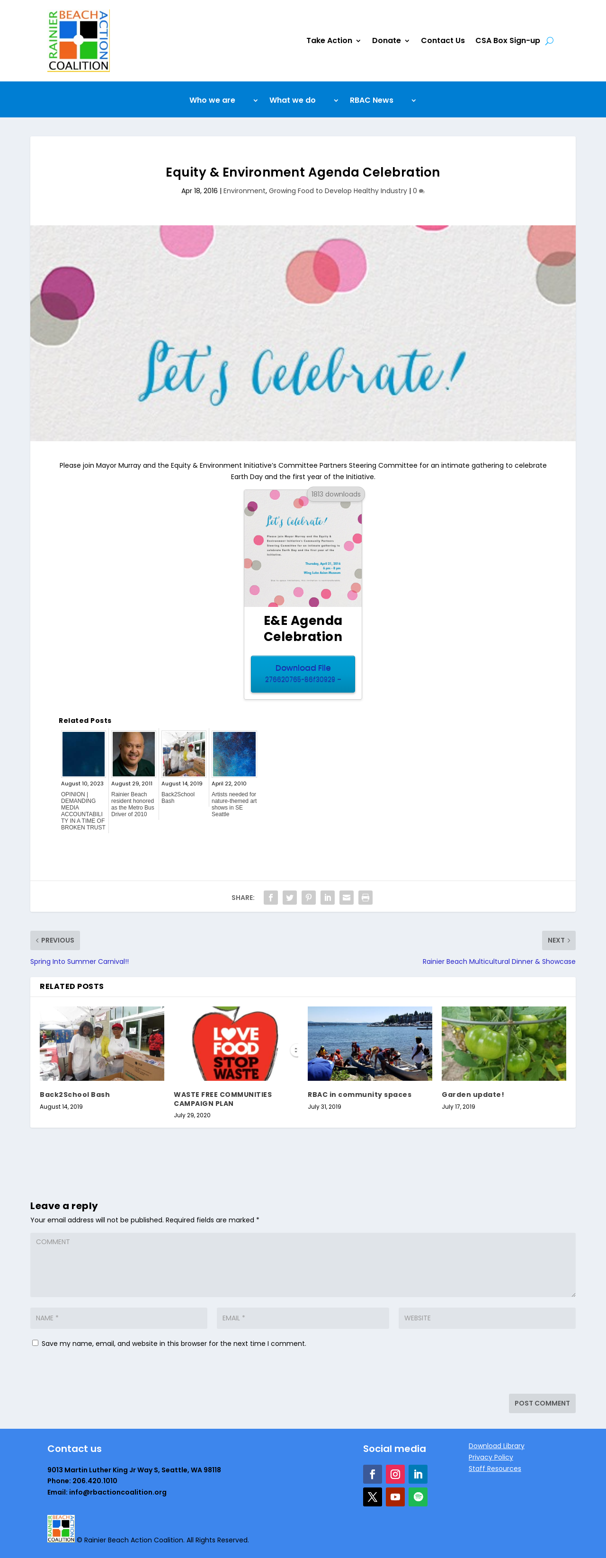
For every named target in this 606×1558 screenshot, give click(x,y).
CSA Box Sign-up (507, 40)
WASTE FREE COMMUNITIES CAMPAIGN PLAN (223, 1099)
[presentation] (95, 1373)
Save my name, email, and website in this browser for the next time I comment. (174, 1343)
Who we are (212, 101)
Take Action (329, 40)
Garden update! (473, 1094)
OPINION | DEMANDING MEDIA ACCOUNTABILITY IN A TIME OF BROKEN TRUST (83, 811)
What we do (292, 101)
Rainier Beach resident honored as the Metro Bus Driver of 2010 (132, 804)
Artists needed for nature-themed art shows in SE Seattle (234, 804)
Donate (386, 40)
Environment (244, 191)
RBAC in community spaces (359, 1094)
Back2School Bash (178, 797)
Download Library (497, 1446)
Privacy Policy (491, 1457)
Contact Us (443, 40)
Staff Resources (495, 1468)
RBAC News (371, 101)
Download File (303, 674)
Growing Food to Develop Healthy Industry (338, 191)
